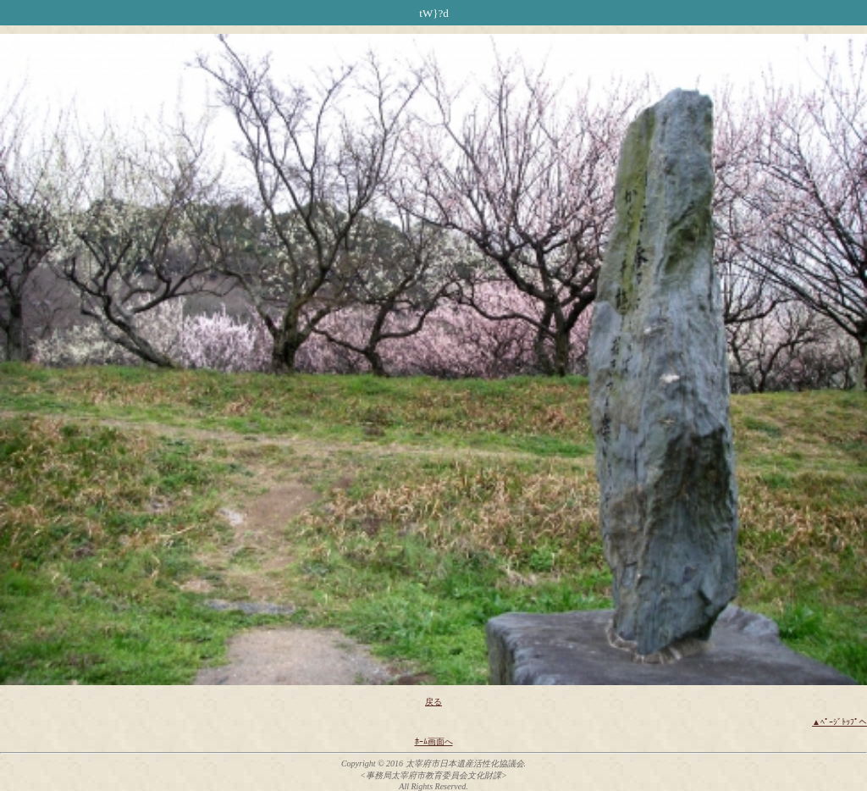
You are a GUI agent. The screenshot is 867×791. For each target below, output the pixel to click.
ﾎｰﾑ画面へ (434, 741)
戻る (433, 701)
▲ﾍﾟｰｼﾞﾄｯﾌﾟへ (839, 722)
